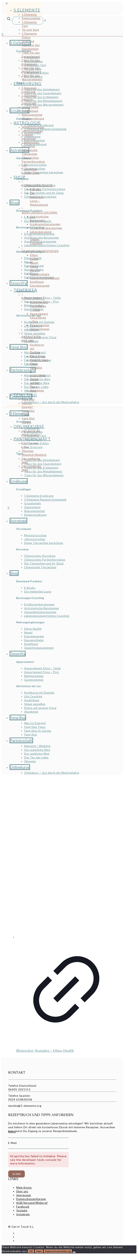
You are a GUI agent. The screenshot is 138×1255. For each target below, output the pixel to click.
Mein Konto (24, 1187)
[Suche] (27, 21)
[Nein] (74, 1252)
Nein (39, 1251)
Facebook (22, 1206)
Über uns (22, 1191)
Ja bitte (16, 1173)
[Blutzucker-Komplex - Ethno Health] (66, 858)
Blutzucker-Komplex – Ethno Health (45, 1050)
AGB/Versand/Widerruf (32, 1202)
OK (31, 1251)
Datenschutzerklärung (31, 1199)
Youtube (21, 1210)
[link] (45, 20)
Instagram (23, 1214)
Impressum (23, 1195)
